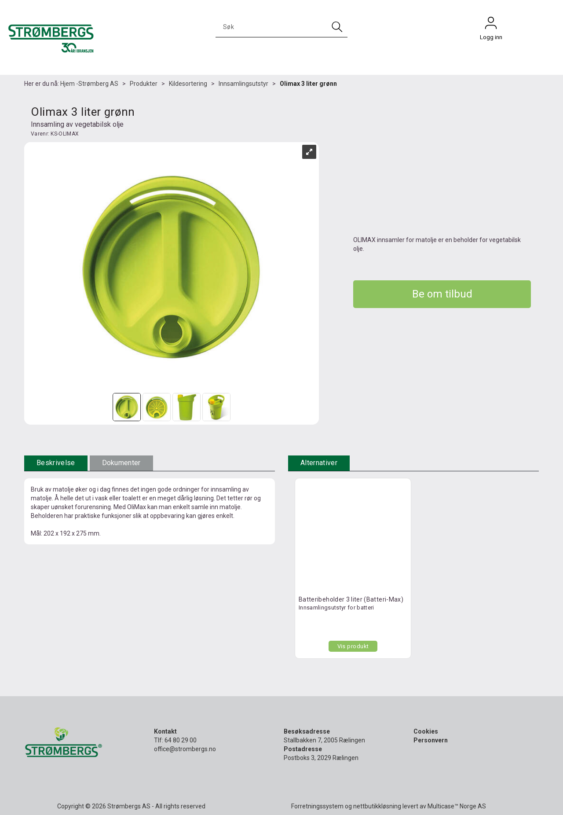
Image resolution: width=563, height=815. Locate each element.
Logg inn (491, 25)
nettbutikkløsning (377, 806)
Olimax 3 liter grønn (308, 83)
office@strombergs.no (185, 749)
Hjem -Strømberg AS (89, 83)
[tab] (56, 463)
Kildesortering (188, 83)
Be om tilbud (442, 294)
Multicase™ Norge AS (457, 806)
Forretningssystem (317, 806)
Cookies (425, 731)
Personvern (430, 740)
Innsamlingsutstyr (243, 83)
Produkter (143, 83)
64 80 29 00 (181, 740)
